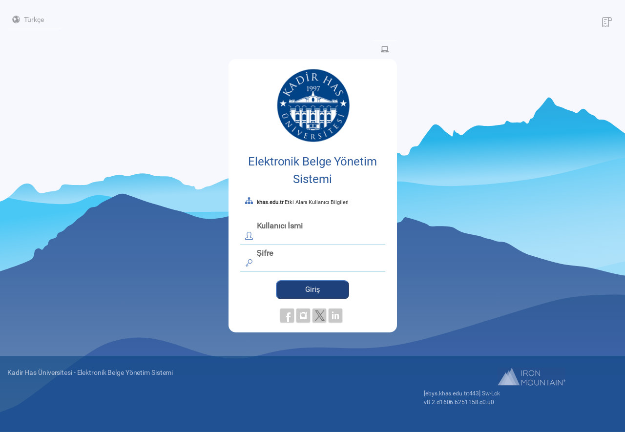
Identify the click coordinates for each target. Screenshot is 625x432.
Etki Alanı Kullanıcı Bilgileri (303, 202)
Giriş (312, 289)
